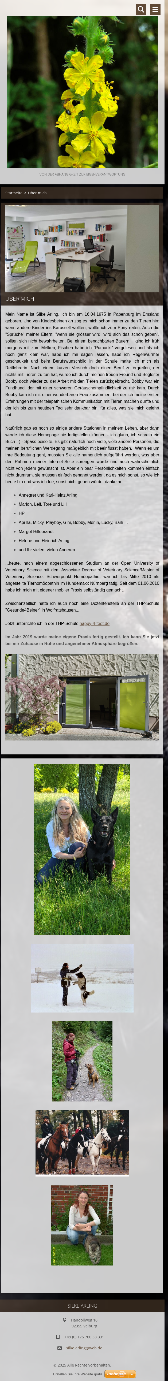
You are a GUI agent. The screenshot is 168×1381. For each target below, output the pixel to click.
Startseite (13, 192)
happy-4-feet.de (95, 623)
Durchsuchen (141, 9)
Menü (155, 9)
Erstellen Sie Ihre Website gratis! (78, 1374)
